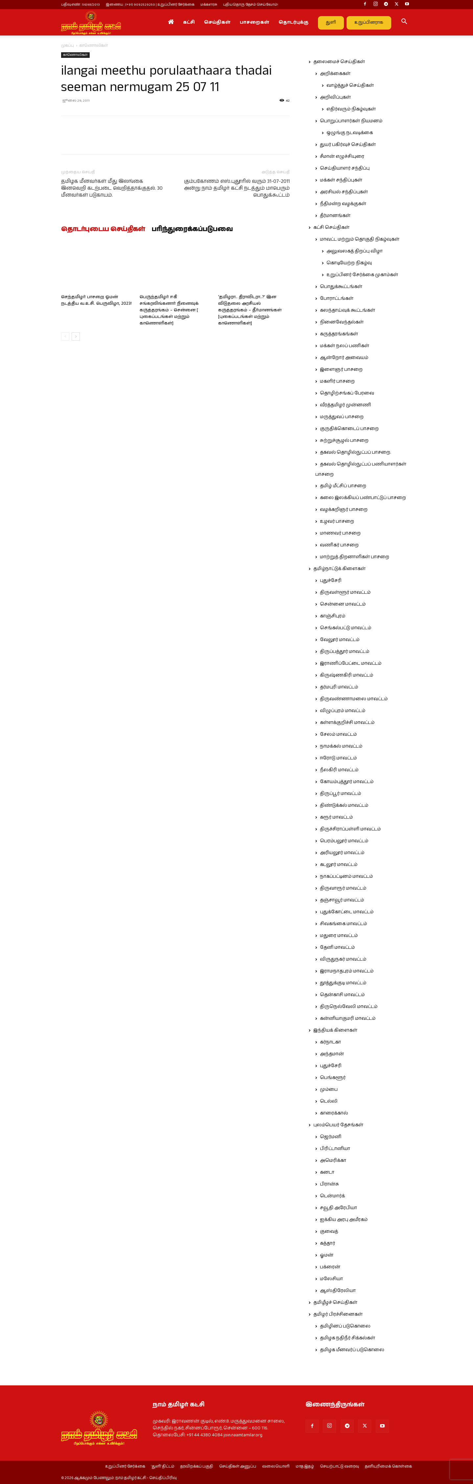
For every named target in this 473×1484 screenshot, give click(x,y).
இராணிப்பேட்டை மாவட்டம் (350, 663)
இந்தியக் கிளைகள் (335, 1030)
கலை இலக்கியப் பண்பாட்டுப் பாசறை (363, 497)
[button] (404, 22)
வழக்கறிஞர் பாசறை (344, 509)
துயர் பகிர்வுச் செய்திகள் (348, 144)
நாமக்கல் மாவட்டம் (341, 746)
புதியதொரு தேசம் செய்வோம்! (250, 4)
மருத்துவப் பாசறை (342, 416)
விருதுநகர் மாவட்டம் (343, 959)
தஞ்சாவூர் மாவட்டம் (342, 900)
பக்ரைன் (330, 1267)
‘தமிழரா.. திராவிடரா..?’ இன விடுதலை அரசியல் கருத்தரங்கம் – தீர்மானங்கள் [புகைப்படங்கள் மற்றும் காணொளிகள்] (250, 310)
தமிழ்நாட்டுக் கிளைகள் (339, 568)
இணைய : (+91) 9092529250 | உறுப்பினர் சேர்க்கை (150, 4)
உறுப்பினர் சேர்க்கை (125, 1467)
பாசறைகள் (254, 22)
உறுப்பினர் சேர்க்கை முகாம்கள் (362, 274)
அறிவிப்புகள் (335, 97)
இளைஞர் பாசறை (341, 369)
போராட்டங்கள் (336, 298)
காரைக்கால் (334, 1113)
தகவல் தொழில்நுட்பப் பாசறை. (355, 452)
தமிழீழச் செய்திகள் (335, 1302)
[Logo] (91, 22)
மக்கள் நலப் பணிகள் (344, 345)
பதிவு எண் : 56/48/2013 (80, 4)
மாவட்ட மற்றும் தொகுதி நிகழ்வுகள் (359, 239)
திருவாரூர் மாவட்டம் (343, 888)
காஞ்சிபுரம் (332, 616)
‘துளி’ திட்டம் (162, 1467)
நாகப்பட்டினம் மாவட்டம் (346, 876)
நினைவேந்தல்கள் (342, 322)
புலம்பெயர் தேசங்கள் (338, 1125)
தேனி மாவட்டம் (337, 947)
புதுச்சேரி (331, 580)
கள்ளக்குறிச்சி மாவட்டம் (347, 722)
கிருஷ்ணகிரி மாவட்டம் (346, 675)
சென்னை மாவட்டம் (343, 604)
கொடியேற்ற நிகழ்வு (349, 263)
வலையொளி (276, 1467)
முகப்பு (67, 45)
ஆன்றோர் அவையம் (344, 357)
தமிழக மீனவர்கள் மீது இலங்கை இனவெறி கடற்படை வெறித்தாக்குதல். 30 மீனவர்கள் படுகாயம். (112, 188)
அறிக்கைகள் (335, 73)
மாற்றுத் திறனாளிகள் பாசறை (354, 557)
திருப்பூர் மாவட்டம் (340, 793)
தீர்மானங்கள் (335, 215)
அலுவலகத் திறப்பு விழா (355, 251)
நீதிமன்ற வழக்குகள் (343, 203)
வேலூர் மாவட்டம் (339, 639)
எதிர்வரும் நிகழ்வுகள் (351, 109)
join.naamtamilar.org (243, 1435)
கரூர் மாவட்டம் (336, 817)
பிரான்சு (329, 1184)
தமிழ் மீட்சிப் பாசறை (343, 486)
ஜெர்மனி (330, 1136)
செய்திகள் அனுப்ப (237, 1467)
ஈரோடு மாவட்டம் (338, 758)
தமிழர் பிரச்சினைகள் (338, 1314)
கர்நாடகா (330, 1042)
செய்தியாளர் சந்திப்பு (345, 168)
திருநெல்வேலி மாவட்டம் (348, 1006)
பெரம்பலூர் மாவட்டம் (344, 841)
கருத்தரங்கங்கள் (339, 334)
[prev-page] (65, 336)
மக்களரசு (208, 4)
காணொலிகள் (75, 55)
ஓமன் (326, 1255)
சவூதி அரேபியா (338, 1207)
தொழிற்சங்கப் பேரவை (347, 393)
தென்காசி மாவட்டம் (342, 994)
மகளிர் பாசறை (337, 381)
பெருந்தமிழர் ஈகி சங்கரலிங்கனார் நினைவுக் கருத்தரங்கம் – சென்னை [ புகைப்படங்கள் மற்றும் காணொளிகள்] (169, 310)
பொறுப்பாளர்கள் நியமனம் (351, 121)
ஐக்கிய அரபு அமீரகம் (344, 1219)
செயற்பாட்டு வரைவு (339, 1467)
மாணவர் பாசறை (340, 533)
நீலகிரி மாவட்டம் (339, 770)
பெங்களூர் (333, 1077)
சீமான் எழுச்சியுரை (342, 156)
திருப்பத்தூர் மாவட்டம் (344, 651)
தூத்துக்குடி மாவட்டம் (343, 983)
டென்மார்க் (332, 1196)
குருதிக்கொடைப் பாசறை (349, 428)
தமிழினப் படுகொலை (345, 1326)
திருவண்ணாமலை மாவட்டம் (354, 699)
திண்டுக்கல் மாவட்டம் (344, 805)
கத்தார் (327, 1243)
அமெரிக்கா (333, 1160)
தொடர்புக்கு (293, 22)
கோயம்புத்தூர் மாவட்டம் (346, 781)
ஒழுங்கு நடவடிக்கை (350, 132)
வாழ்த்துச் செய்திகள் (350, 85)
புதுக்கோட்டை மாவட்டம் (346, 912)
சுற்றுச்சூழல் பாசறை (344, 440)
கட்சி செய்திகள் (331, 227)
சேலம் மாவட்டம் (338, 734)
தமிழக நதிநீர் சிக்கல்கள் (347, 1338)
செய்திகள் (217, 22)
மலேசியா (331, 1278)
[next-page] (76, 336)
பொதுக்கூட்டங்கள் (341, 286)
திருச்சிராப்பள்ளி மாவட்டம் (350, 829)
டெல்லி (329, 1101)
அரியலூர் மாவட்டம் (342, 852)
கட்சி (189, 22)
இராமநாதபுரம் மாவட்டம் (346, 971)
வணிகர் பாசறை (339, 545)
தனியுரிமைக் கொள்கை (388, 1467)
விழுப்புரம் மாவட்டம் (342, 710)
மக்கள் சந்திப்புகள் (341, 180)
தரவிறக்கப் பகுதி (196, 1467)
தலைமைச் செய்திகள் (339, 61)
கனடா (327, 1172)
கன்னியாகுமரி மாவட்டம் (347, 1018)
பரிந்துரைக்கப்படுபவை (192, 229)
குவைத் (329, 1231)
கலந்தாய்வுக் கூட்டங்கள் (347, 310)
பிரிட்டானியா (335, 1148)
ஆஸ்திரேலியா (338, 1290)
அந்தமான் (332, 1054)
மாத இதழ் (305, 1467)
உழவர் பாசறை (337, 521)
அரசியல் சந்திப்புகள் (344, 192)
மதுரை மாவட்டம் (339, 935)
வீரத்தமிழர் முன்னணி (345, 405)
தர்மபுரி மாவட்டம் (339, 687)
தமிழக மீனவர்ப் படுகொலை (352, 1349)
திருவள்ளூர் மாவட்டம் (345, 592)
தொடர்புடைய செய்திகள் (103, 229)
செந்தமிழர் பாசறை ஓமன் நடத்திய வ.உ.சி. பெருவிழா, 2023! (96, 300)
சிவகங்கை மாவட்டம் (343, 923)
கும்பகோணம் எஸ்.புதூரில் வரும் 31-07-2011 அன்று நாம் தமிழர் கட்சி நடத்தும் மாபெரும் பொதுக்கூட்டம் (237, 188)
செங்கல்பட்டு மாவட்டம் (345, 628)
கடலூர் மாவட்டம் (338, 864)
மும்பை (329, 1089)
